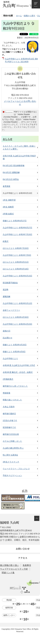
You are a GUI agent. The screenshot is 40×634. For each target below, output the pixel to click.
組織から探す (29, 16)
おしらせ (7, 139)
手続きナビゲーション (12, 475)
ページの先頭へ (36, 518)
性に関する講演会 (10, 455)
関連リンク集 (8, 572)
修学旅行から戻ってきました (15, 386)
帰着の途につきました (12, 400)
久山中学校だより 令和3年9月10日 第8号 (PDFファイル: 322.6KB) (21, 60)
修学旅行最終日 (9, 413)
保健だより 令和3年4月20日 (15, 345)
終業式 (5, 241)
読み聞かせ (7, 338)
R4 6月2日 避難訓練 (11, 172)
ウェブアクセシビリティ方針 (14, 569)
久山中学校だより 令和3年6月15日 (17, 276)
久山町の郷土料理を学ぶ (13, 448)
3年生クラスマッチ (11, 462)
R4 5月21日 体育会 (11, 179)
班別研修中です (9, 427)
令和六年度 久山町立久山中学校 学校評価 (19, 157)
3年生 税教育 (8, 207)
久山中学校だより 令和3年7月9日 (17, 255)
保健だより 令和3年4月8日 (14, 352)
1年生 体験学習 (9, 200)
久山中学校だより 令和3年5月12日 (17, 303)
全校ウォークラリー (11, 310)
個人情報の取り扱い (9, 565)
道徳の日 (6, 331)
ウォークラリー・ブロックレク (16, 469)
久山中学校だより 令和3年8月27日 (17, 228)
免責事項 (27, 565)
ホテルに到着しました (12, 441)
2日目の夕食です (10, 420)
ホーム (19, 16)
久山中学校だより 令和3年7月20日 (17, 234)
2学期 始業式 (8, 214)
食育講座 (6, 186)
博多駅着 (6, 393)
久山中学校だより (10, 358)
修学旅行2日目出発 (11, 434)
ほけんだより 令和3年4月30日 (16, 317)
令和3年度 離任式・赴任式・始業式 (18, 372)
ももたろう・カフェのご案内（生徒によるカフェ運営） (19, 147)
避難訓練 (6, 296)
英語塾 (5, 290)
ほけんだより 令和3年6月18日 (16, 269)
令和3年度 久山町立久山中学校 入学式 (19, 365)
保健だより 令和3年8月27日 (15, 221)
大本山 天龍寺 (9, 407)
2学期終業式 (8, 379)
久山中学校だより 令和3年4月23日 (17, 324)
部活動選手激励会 (10, 283)
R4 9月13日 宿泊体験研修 (13, 165)
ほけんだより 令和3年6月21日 (16, 262)
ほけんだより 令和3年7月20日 (16, 248)
